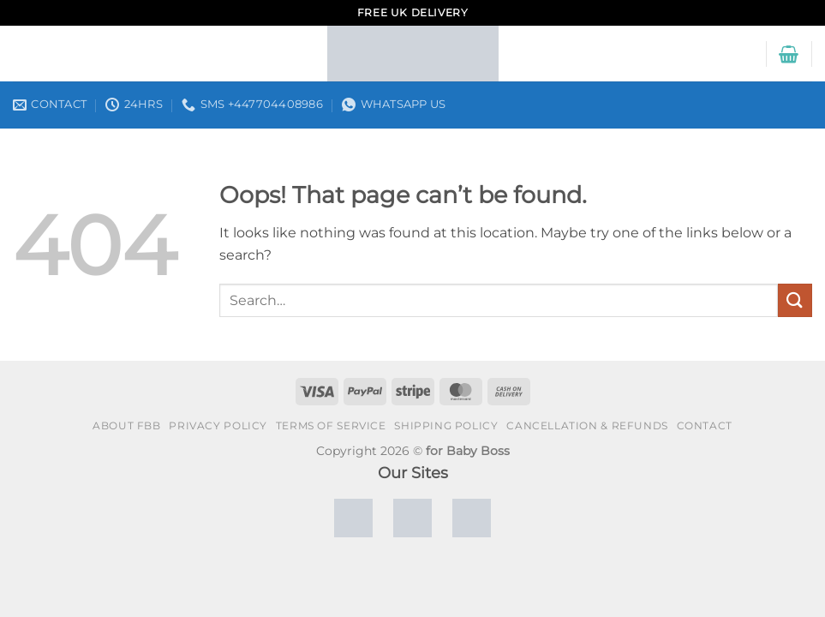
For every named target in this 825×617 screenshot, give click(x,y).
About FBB (127, 425)
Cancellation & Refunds (586, 425)
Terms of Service (331, 425)
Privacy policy (218, 425)
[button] (788, 54)
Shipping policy (446, 425)
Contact (704, 425)
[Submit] (795, 300)
